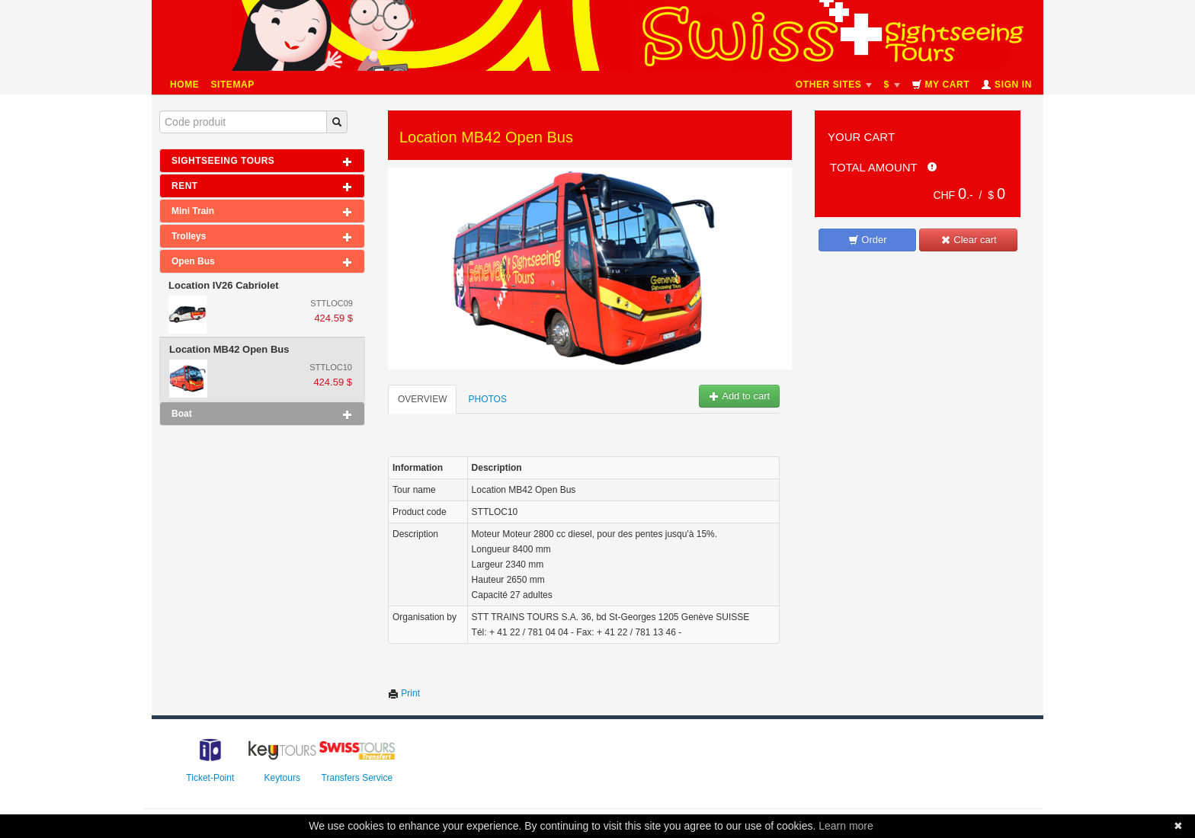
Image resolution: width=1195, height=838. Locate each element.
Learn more (846, 826)
